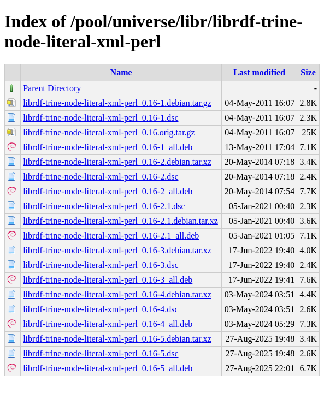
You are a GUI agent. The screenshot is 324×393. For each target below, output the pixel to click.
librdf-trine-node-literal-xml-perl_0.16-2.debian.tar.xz (117, 161)
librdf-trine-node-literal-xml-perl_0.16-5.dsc (100, 353)
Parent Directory (52, 88)
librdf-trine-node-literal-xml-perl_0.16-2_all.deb (107, 191)
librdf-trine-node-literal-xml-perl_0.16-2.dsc (100, 176)
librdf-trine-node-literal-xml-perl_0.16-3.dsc (100, 265)
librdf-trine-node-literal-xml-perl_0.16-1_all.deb (107, 147)
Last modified (259, 72)
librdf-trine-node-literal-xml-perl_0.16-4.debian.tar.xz (117, 294)
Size (308, 72)
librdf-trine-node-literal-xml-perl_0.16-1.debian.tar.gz (117, 103)
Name (121, 72)
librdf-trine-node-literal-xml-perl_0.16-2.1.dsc (104, 206)
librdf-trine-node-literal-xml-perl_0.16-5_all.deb (107, 368)
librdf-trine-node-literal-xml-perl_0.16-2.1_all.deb (111, 235)
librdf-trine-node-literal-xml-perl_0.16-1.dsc (100, 117)
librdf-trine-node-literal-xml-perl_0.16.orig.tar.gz (109, 132)
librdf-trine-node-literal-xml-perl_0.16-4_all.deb (107, 324)
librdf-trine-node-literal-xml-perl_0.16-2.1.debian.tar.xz (120, 220)
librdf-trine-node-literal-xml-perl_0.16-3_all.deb (107, 279)
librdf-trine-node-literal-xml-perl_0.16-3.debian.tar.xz (117, 250)
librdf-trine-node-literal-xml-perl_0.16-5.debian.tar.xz (117, 338)
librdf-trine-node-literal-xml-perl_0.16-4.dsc (100, 309)
